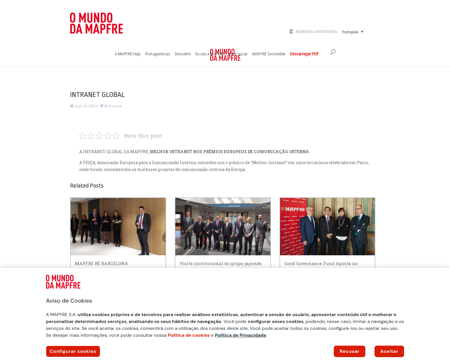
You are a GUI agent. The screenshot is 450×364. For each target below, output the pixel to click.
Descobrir (183, 54)
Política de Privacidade (240, 335)
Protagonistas (157, 54)
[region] (225, 316)
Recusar (350, 351)
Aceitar (389, 351)
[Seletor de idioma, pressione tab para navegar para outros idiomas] (352, 31)
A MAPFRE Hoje (128, 54)
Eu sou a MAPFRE (209, 54)
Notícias (113, 105)
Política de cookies (189, 335)
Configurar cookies (73, 351)
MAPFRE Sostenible (269, 54)
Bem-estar (238, 54)
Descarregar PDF (304, 54)
